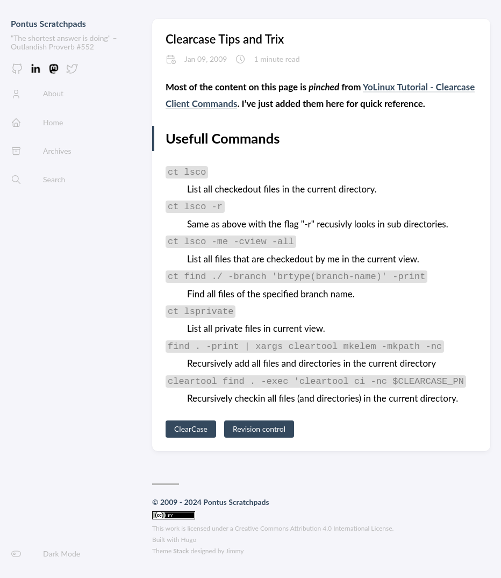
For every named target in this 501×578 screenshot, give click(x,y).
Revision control (259, 428)
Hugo (189, 540)
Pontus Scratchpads (48, 23)
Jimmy (235, 551)
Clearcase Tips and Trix (225, 39)
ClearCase (190, 428)
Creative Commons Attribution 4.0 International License (313, 528)
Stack (181, 551)
